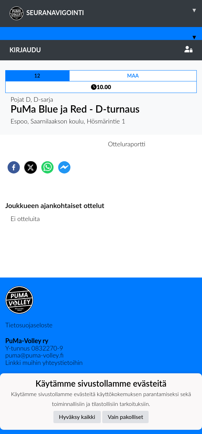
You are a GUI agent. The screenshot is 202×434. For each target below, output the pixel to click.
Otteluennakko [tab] (77, 144)
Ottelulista (28, 254)
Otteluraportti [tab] (126, 144)
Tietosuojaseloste (28, 325)
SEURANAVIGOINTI (105, 10)
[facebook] (13, 167)
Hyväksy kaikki (77, 416)
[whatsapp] (47, 167)
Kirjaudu (101, 50)
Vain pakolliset (125, 416)
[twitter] (30, 167)
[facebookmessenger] (64, 167)
